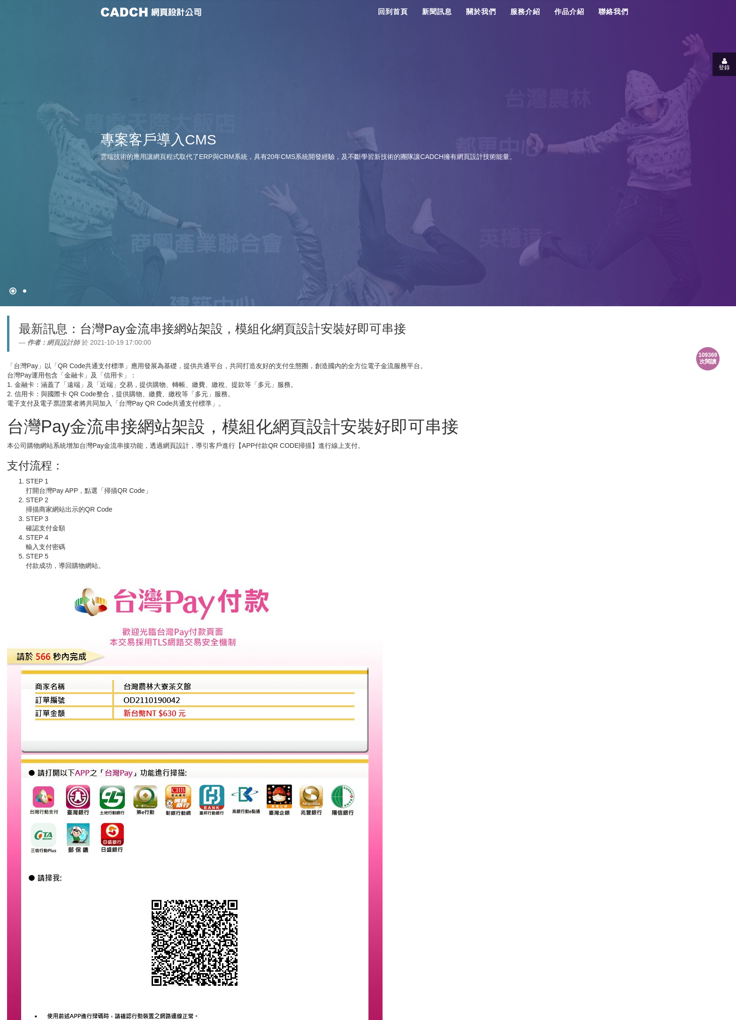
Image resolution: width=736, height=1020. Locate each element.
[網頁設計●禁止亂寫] (12, 291)
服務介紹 (525, 11)
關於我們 (481, 11)
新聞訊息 (437, 11)
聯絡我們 (613, 11)
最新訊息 (43, 329)
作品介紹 (569, 11)
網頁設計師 (63, 342)
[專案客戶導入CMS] (24, 291)
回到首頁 (393, 11)
